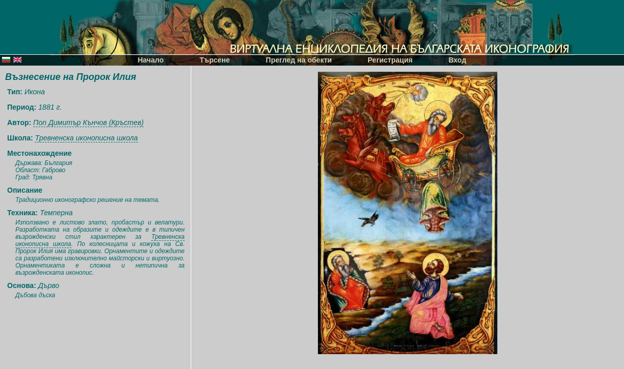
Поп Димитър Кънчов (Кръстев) (88, 122)
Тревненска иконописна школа (86, 138)
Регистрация (390, 60)
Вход (458, 60)
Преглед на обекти (299, 60)
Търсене (214, 60)
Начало (151, 60)
